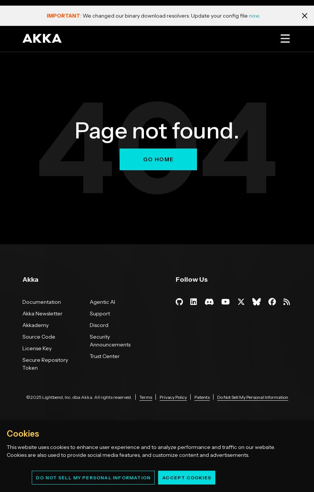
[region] (157, 456)
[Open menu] (285, 38)
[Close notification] (304, 15)
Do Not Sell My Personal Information (93, 477)
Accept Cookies (186, 477)
